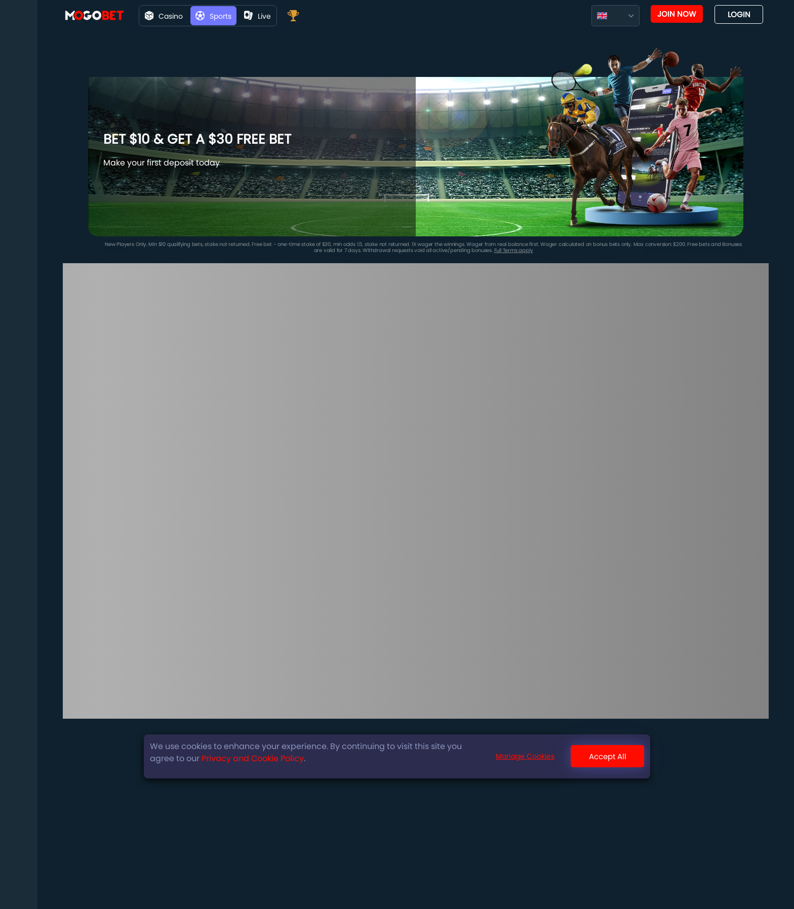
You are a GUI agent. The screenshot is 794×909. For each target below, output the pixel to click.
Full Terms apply (513, 250)
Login (739, 14)
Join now (676, 14)
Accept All (607, 756)
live (257, 16)
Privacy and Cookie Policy (253, 758)
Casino (164, 16)
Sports (213, 16)
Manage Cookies (525, 756)
